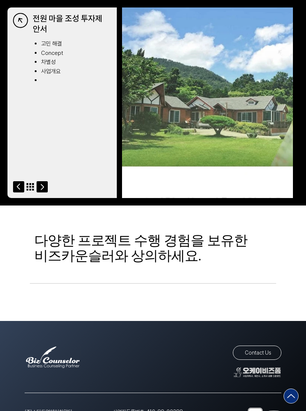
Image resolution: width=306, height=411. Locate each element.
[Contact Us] (257, 353)
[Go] (18, 186)
